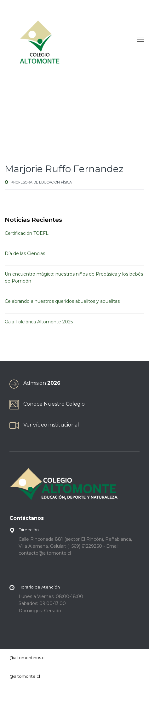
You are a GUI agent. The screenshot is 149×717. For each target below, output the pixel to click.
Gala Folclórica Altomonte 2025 (39, 322)
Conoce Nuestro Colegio (54, 404)
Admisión (41, 383)
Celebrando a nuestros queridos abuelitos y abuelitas (62, 301)
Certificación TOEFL (27, 233)
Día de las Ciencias (25, 253)
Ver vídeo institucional (51, 425)
